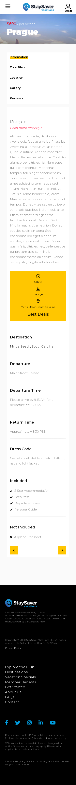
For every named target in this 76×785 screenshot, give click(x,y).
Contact (12, 702)
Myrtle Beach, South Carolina (31, 346)
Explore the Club (19, 667)
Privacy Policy (13, 647)
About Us (13, 692)
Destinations (16, 672)
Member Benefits (20, 682)
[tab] (38, 57)
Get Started (15, 687)
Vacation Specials (20, 677)
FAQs (9, 697)
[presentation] (19, 58)
